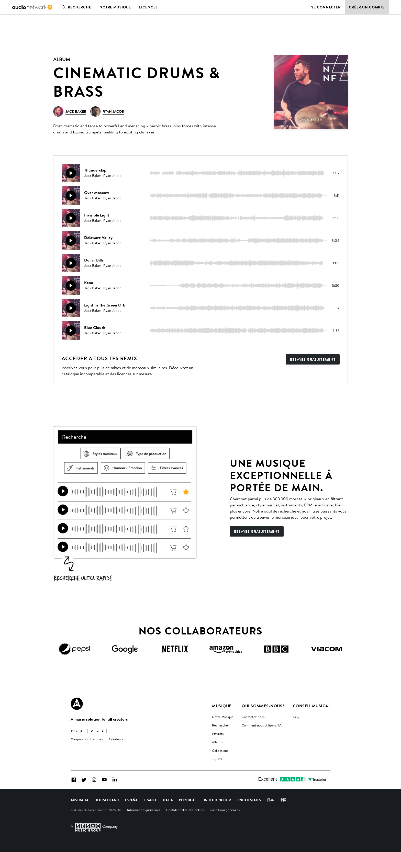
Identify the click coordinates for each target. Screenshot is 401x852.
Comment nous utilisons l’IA (262, 725)
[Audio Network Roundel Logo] (77, 704)
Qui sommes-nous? (263, 706)
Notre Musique (222, 716)
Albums (217, 742)
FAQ (296, 716)
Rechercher (220, 725)
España (131, 800)
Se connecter (326, 7)
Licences (148, 7)
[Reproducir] (71, 173)
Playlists (218, 733)
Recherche (75, 7)
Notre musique (115, 7)
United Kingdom (217, 800)
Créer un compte (367, 7)
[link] (32, 7)
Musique (221, 706)
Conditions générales (225, 810)
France (150, 800)
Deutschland (107, 800)
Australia (79, 800)
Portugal (187, 800)
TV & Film (78, 731)
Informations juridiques (143, 810)
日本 (270, 800)
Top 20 (217, 759)
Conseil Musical (311, 706)
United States (249, 800)
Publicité (97, 731)
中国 (283, 800)
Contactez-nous (253, 716)
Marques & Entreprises (87, 739)
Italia (168, 800)
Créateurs (116, 739)
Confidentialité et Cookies (185, 810)
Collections (220, 750)
